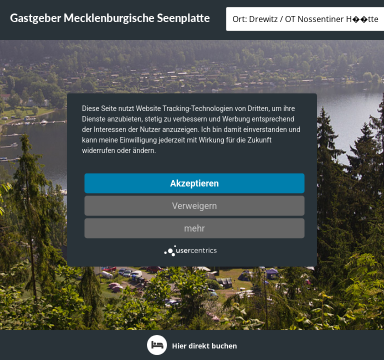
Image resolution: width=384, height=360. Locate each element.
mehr (194, 228)
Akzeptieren (194, 183)
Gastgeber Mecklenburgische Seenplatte (110, 17)
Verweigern (194, 205)
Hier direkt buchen (192, 345)
